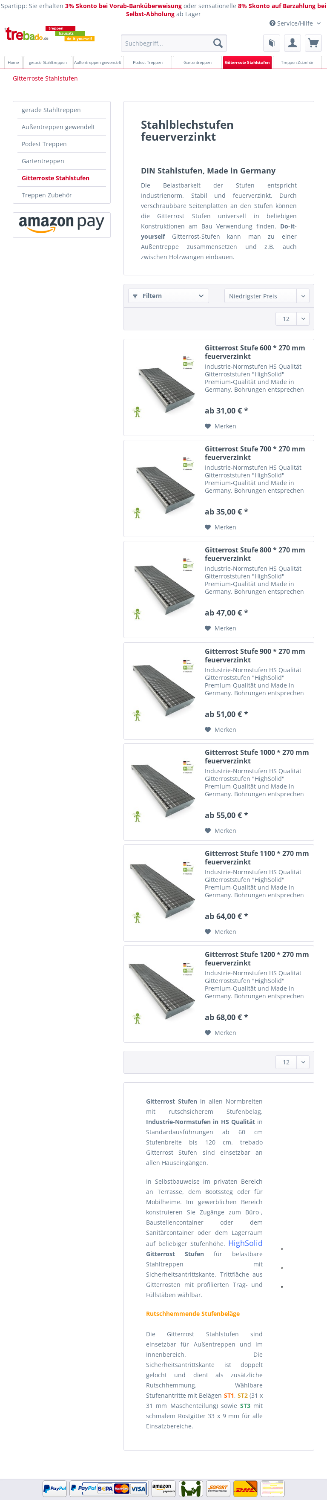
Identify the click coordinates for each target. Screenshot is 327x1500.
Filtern (147, 296)
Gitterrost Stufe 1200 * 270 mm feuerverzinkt (257, 958)
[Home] (13, 62)
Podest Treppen (44, 144)
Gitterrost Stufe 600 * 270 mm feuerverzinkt (255, 352)
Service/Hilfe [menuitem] (292, 23)
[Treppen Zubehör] (297, 62)
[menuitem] (174, 47)
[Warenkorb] (313, 43)
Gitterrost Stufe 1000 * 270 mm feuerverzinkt (257, 756)
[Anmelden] (292, 43)
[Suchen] (218, 43)
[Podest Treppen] (147, 62)
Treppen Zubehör (47, 195)
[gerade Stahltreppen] (47, 62)
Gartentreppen (43, 161)
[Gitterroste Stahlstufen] (247, 62)
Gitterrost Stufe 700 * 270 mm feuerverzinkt (255, 453)
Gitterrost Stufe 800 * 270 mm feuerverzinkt (255, 554)
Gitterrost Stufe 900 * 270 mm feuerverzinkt (255, 655)
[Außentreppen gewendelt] (97, 62)
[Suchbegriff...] (174, 43)
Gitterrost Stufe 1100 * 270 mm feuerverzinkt (257, 857)
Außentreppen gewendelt (58, 127)
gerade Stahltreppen (51, 110)
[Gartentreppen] (197, 62)
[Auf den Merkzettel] (220, 426)
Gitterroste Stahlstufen (55, 178)
